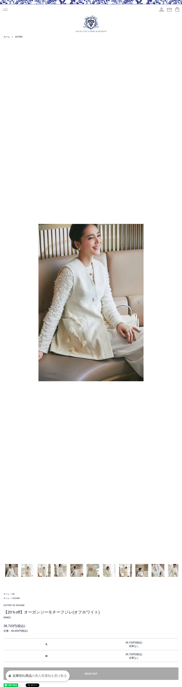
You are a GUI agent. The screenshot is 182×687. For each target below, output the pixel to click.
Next (138, 302)
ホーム (7, 37)
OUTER (18, 37)
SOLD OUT (91, 673)
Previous (43, 302)
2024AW (16, 598)
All (13, 594)
